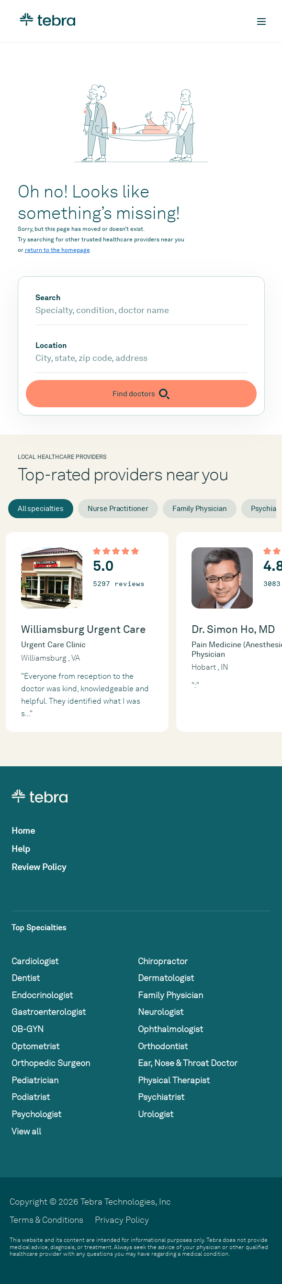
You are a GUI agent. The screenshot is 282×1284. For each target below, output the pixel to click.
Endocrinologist (42, 995)
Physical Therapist (174, 1080)
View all (26, 1131)
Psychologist (36, 1114)
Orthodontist (163, 1046)
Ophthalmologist (170, 1029)
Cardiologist (34, 961)
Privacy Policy (122, 1220)
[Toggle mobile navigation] (261, 21)
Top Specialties (38, 927)
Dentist (25, 978)
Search (47, 298)
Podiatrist (30, 1097)
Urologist (155, 1114)
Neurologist (160, 1012)
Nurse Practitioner (118, 508)
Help (20, 849)
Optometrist (35, 1046)
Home (23, 831)
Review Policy (38, 867)
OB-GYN (27, 1029)
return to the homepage (57, 250)
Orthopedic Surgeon (50, 1063)
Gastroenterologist (48, 1012)
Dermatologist (166, 978)
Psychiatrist (161, 1097)
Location (51, 345)
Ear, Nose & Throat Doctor (187, 1063)
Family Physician (199, 508)
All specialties (41, 508)
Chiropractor (163, 961)
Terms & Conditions (46, 1220)
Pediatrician (34, 1080)
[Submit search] (141, 393)
